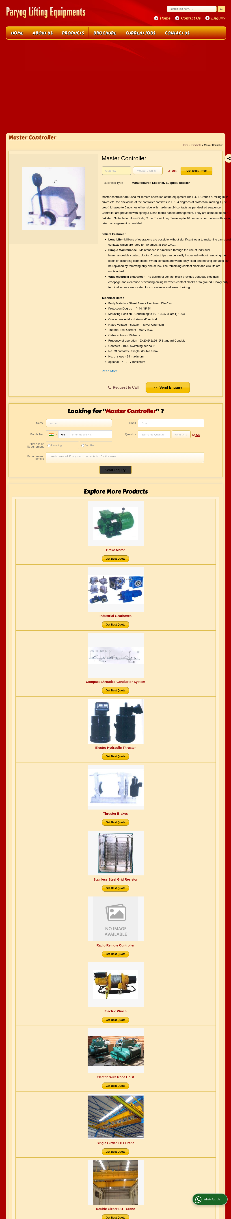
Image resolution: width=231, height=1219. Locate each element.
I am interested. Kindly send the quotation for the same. (125, 457)
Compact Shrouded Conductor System (115, 682)
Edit (172, 170)
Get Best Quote (115, 558)
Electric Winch (115, 1011)
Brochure (104, 33)
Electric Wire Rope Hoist (115, 1077)
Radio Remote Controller (116, 945)
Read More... (111, 371)
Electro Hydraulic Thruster (115, 747)
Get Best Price (196, 170)
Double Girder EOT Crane (115, 1209)
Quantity (130, 434)
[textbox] (148, 171)
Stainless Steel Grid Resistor (115, 879)
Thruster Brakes (115, 813)
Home (165, 18)
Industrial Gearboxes (115, 616)
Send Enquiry (168, 387)
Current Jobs (140, 33)
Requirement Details (35, 457)
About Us (42, 33)
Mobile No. (37, 434)
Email (132, 423)
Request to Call (123, 387)
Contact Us (191, 18)
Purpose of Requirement (35, 445)
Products (73, 33)
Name (40, 423)
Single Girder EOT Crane (115, 1143)
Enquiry (218, 18)
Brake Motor (115, 550)
